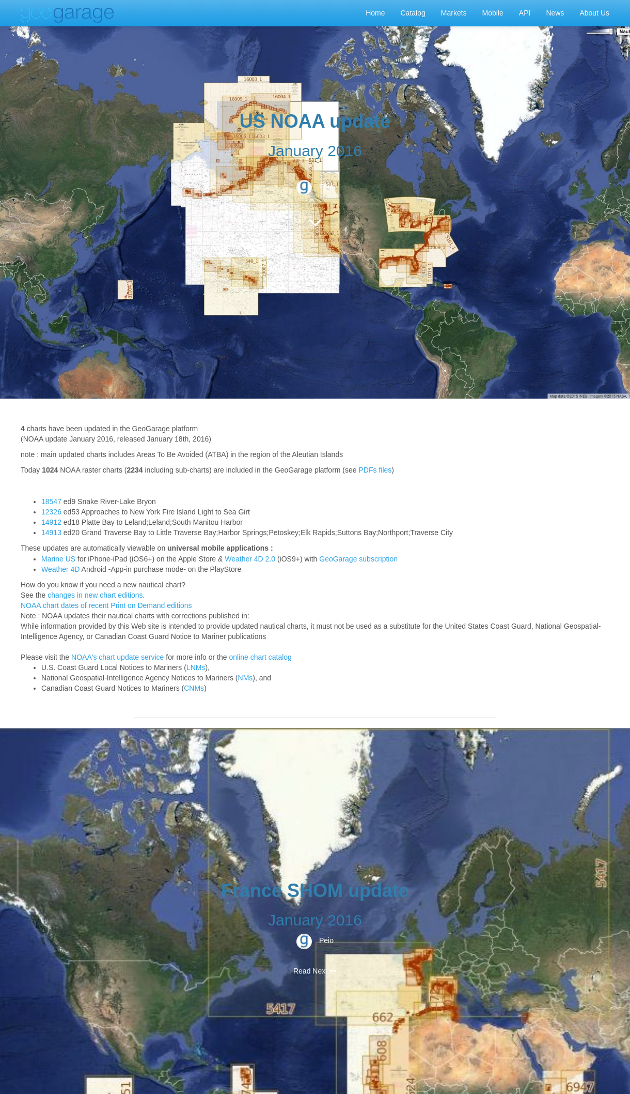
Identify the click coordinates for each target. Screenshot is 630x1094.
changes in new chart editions (95, 595)
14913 (51, 532)
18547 (51, 501)
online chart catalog (260, 657)
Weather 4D (60, 569)
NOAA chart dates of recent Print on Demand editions (106, 605)
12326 (51, 512)
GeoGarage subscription (358, 559)
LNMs (196, 667)
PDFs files (375, 470)
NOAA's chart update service (117, 657)
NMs (245, 678)
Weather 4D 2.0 (250, 559)
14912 (51, 522)
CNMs (194, 688)
